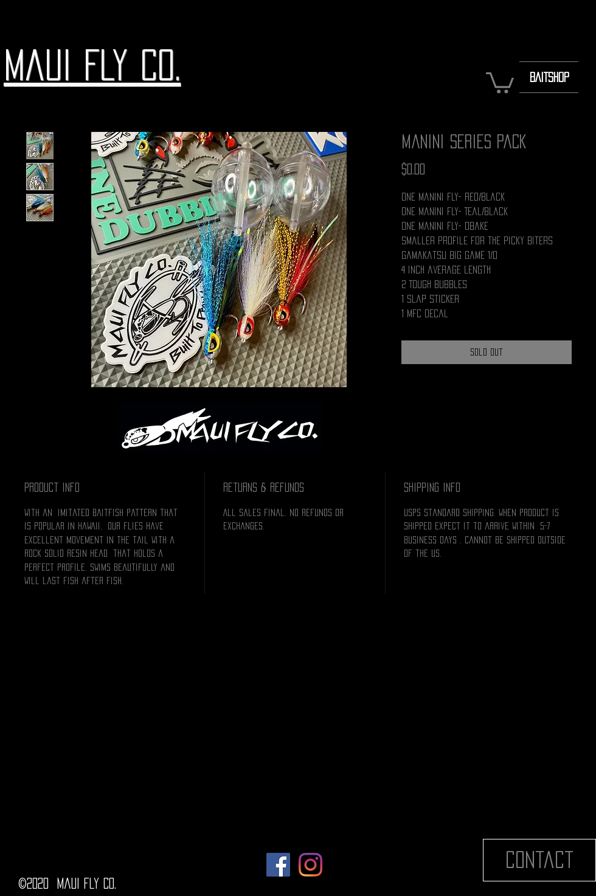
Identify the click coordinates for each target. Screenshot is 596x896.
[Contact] (539, 860)
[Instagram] (310, 865)
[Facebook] (278, 865)
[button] (500, 82)
